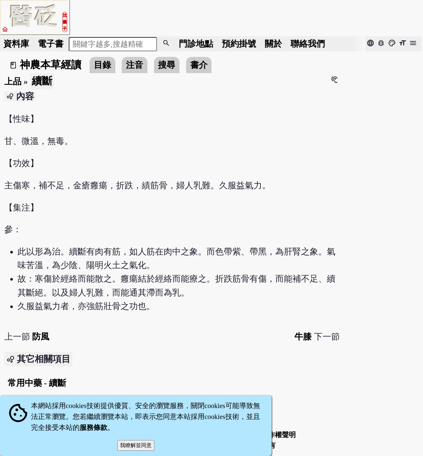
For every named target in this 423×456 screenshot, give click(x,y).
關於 (273, 44)
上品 (12, 81)
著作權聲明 (278, 434)
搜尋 (166, 65)
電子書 (50, 44)
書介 (199, 65)
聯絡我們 (307, 44)
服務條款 (93, 427)
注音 (134, 65)
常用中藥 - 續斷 (37, 383)
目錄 (102, 65)
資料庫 (16, 44)
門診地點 (196, 44)
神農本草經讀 (50, 64)
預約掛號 (239, 44)
